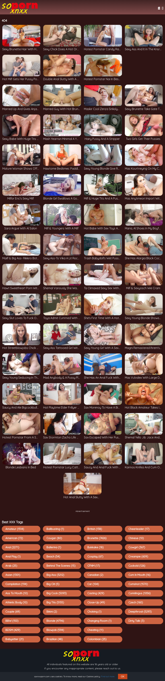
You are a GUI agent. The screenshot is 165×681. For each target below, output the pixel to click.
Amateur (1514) (14, 529)
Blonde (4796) (55, 620)
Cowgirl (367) (136, 547)
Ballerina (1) (53, 547)
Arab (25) (11, 565)
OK (122, 676)
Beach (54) (53, 556)
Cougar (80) (54, 538)
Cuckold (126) (136, 565)
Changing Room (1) (99, 620)
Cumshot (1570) (138, 584)
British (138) (94, 529)
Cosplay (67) (95, 556)
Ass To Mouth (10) (16, 593)
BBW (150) (11, 620)
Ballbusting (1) (55, 529)
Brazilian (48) (54, 639)
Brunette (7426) (97, 538)
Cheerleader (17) (138, 529)
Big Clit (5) (52, 584)
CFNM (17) (93, 565)
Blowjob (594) (55, 630)
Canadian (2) (95, 575)
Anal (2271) (12, 547)
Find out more (107, 676)
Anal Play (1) (13, 556)
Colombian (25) (97, 639)
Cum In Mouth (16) (139, 575)
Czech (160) (135, 602)
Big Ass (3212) (55, 575)
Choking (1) (94, 611)
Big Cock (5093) (56, 593)
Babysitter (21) (14, 639)
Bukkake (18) (95, 547)
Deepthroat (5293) (140, 611)
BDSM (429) (12, 630)
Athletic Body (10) (16, 602)
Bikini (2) (51, 611)
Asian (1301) (12, 575)
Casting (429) (95, 593)
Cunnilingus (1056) (139, 593)
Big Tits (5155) (55, 602)
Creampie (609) (138, 556)
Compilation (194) (16, 584)
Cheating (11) (95, 630)
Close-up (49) (96, 602)
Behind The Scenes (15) (61, 565)
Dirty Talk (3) (136, 620)
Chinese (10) (136, 538)
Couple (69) (12, 611)
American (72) (14, 538)
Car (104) (93, 584)
